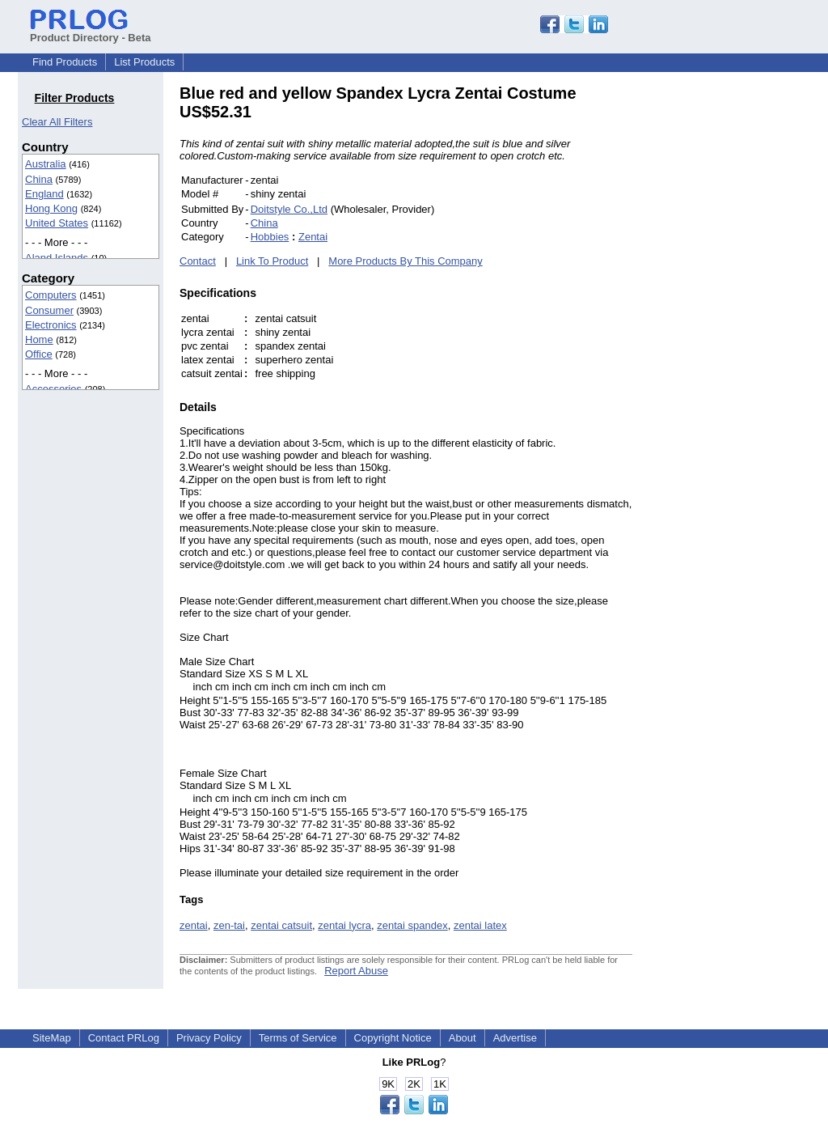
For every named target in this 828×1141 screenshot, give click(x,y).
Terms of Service (298, 1038)
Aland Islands (56, 258)
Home (39, 339)
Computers (51, 295)
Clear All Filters (57, 122)
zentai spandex (412, 925)
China (39, 179)
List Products (144, 62)
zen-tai (229, 925)
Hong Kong (51, 208)
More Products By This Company (405, 261)
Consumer (49, 310)
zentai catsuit (281, 925)
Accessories (53, 389)
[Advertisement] (741, 327)
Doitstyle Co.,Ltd (289, 209)
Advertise (515, 1038)
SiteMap (51, 1038)
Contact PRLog (123, 1038)
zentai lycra (344, 925)
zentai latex (480, 925)
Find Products (64, 62)
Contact (198, 261)
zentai (194, 925)
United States (56, 223)
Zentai (312, 237)
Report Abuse (356, 971)
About (462, 1038)
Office (39, 354)
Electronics (51, 325)
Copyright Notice (393, 1038)
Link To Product (272, 261)
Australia (45, 164)
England (44, 194)
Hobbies (270, 237)
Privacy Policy (209, 1038)
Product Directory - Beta (90, 31)
